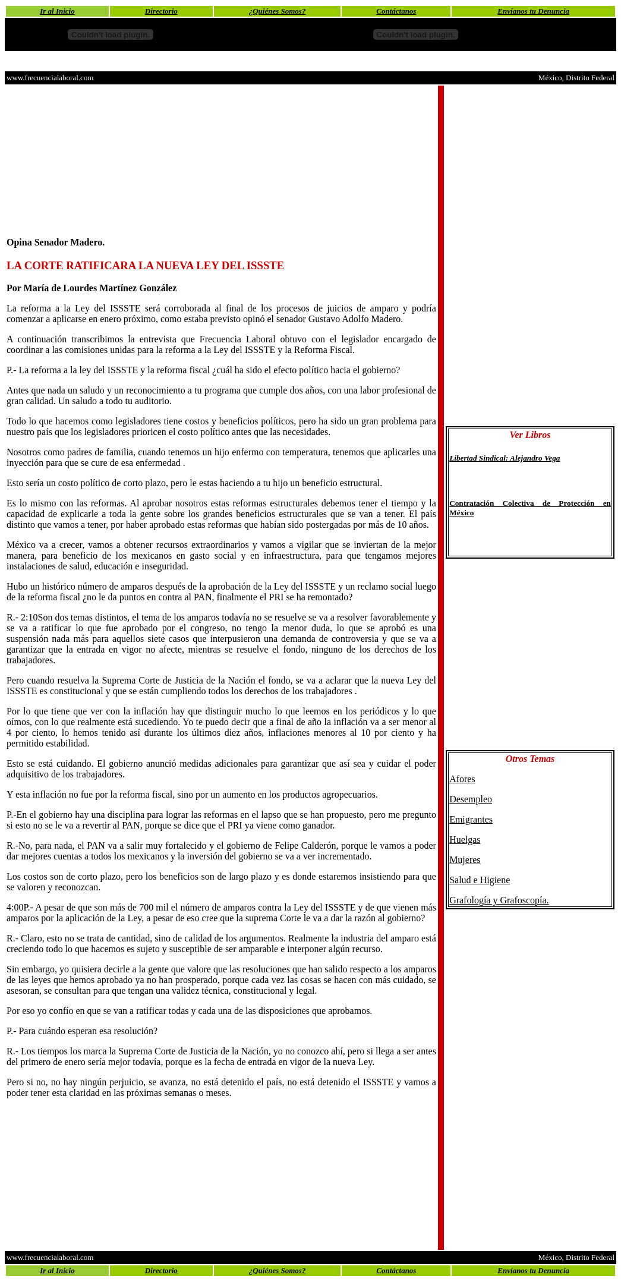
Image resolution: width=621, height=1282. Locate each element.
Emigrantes (471, 819)
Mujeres (464, 860)
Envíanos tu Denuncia (533, 11)
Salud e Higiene (479, 880)
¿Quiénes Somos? (277, 11)
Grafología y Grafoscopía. (499, 900)
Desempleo (470, 799)
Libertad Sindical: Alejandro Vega (504, 457)
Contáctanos (396, 11)
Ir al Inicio (57, 11)
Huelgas (464, 839)
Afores (462, 779)
